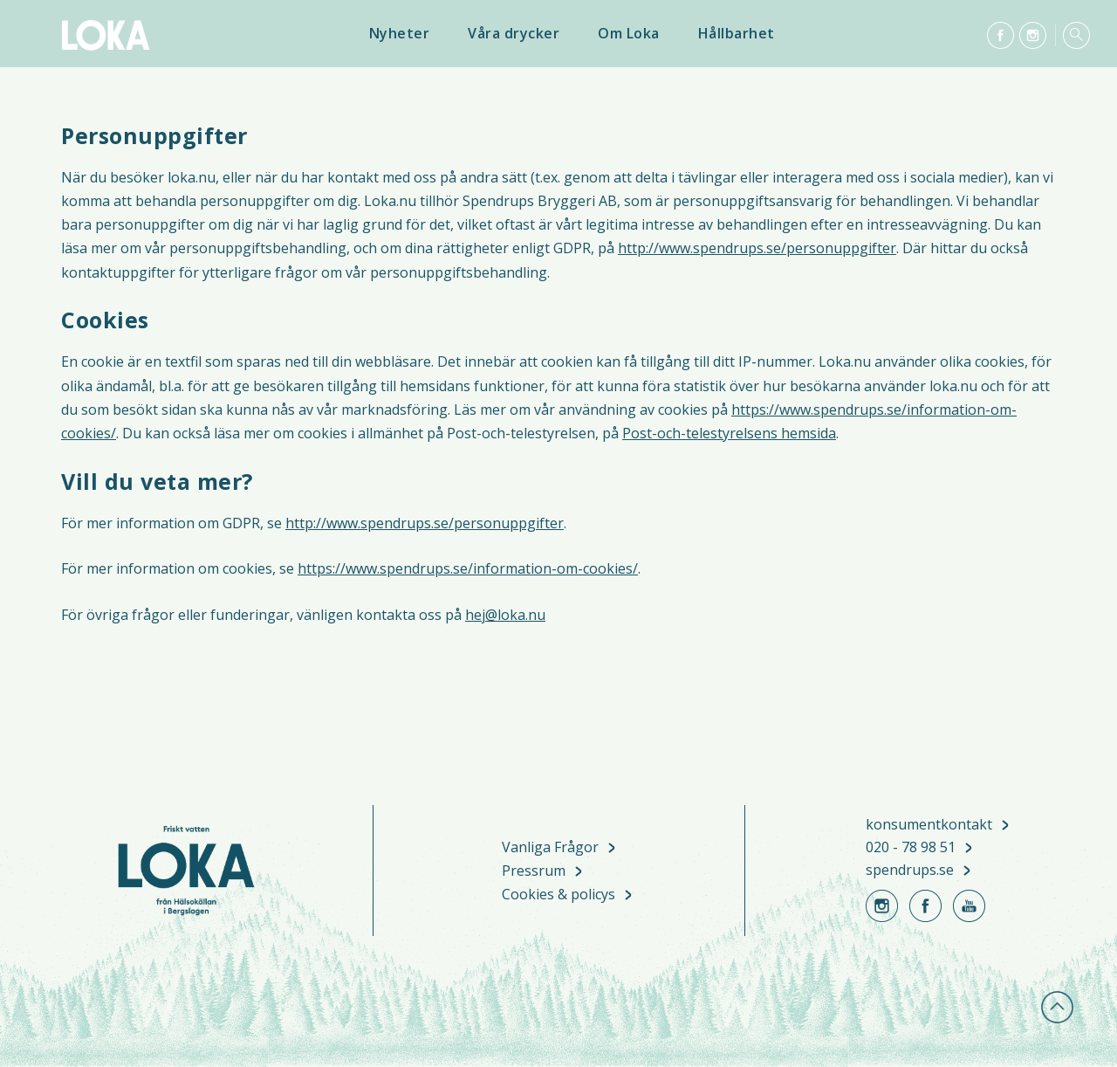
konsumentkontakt (929, 825)
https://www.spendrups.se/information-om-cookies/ (468, 568)
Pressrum (533, 872)
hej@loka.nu (505, 614)
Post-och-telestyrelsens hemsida (729, 433)
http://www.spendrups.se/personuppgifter (757, 248)
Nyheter (399, 33)
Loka (105, 35)
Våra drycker (513, 33)
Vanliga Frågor (550, 848)
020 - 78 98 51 (911, 847)
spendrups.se (910, 870)
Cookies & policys (558, 895)
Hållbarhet (736, 33)
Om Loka (629, 33)
